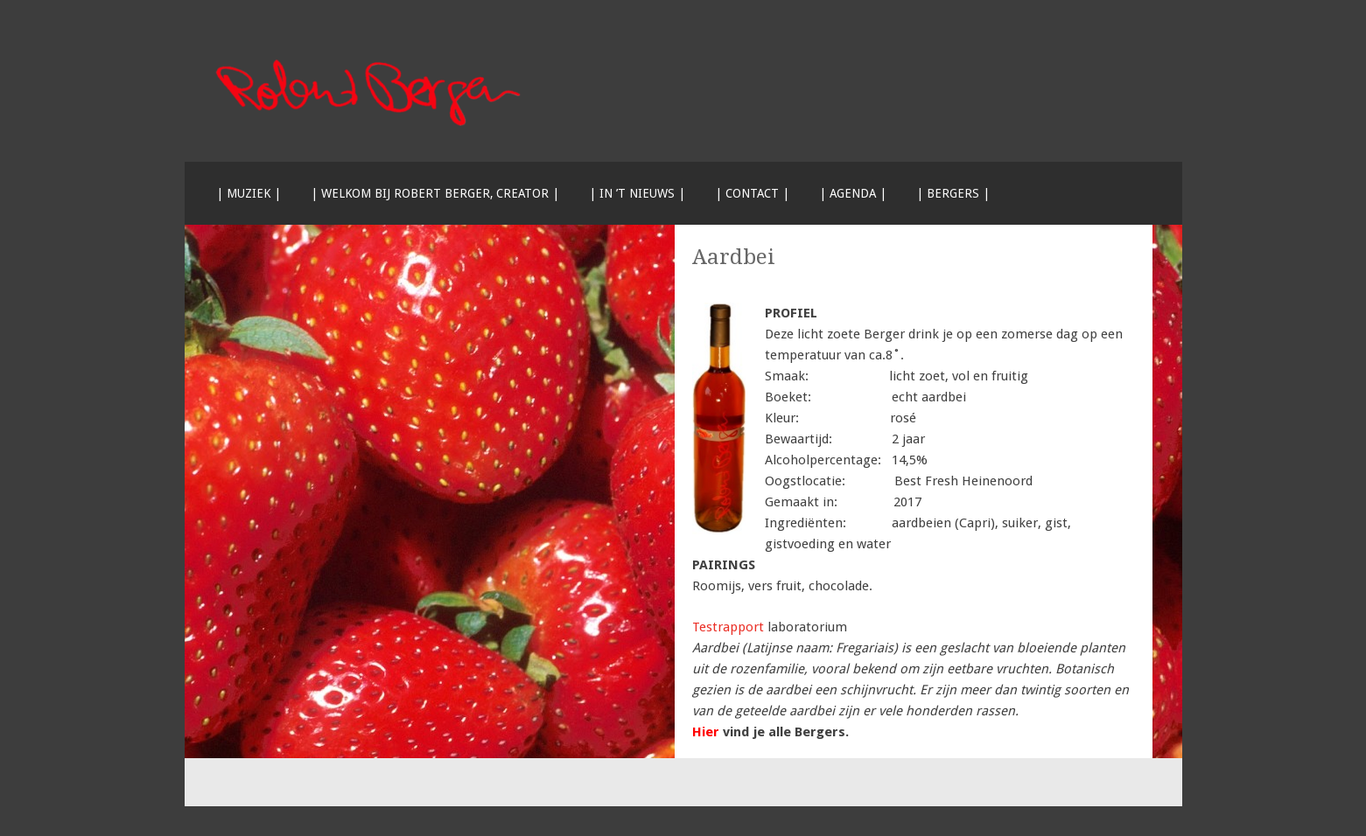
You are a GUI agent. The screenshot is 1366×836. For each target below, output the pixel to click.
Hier (705, 732)
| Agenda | (852, 193)
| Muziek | (248, 193)
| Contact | (752, 193)
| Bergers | (953, 193)
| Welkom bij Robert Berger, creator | (435, 193)
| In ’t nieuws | (637, 193)
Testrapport (728, 627)
